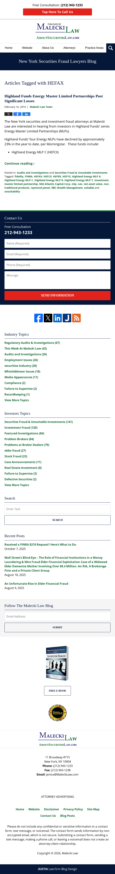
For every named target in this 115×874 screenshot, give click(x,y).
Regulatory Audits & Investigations (32, 343)
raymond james (40, 187)
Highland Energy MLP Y (78, 180)
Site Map (93, 809)
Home (8, 47)
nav (80, 184)
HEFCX (48, 176)
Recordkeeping (17, 394)
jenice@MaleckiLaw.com (62, 774)
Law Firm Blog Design (57, 869)
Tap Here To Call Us (57, 12)
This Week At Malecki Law (25, 348)
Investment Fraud (20, 428)
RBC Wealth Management (67, 187)
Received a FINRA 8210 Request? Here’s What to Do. (40, 544)
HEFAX (38, 176)
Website (27, 47)
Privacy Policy (73, 809)
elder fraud (15, 451)
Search (57, 520)
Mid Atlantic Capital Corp (54, 184)
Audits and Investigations (33, 172)
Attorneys (69, 47)
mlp (74, 184)
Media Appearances (21, 377)
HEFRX (57, 176)
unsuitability (12, 191)
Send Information (57, 295)
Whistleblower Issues (22, 371)
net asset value (93, 184)
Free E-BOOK (57, 690)
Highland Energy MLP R (48, 180)
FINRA (28, 176)
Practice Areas (94, 47)
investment (101, 180)
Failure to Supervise (20, 389)
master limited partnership (21, 184)
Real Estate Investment (23, 468)
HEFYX (66, 176)
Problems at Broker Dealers (26, 445)
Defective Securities (20, 479)
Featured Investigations (24, 433)
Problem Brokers (19, 439)
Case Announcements (22, 462)
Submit (57, 627)
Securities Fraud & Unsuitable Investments (81, 172)
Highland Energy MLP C (18, 180)
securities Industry (20, 366)
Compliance (14, 383)
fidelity (19, 176)
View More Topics (16, 400)
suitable (89, 187)
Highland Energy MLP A (86, 176)
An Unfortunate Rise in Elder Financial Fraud (36, 584)
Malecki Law (70, 853)
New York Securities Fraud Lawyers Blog (57, 31)
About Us (48, 47)
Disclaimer (51, 809)
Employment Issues (21, 360)
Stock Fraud (15, 456)
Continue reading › (19, 163)
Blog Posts (67, 816)
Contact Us (48, 816)
